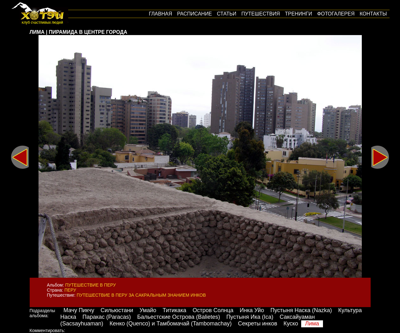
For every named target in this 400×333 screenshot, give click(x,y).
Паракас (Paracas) (106, 317)
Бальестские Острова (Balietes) (178, 317)
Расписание (194, 13)
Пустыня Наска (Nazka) (301, 310)
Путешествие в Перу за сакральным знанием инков (141, 295)
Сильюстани (116, 310)
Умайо (148, 310)
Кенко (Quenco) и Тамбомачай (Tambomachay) (171, 323)
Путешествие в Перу (90, 285)
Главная (160, 13)
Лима (312, 323)
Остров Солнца (213, 310)
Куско (291, 323)
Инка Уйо (252, 310)
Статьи (226, 13)
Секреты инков (257, 323)
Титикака (174, 310)
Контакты (373, 13)
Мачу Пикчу (78, 310)
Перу (70, 290)
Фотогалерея (336, 13)
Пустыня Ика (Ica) (249, 317)
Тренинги (298, 13)
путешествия (261, 13)
